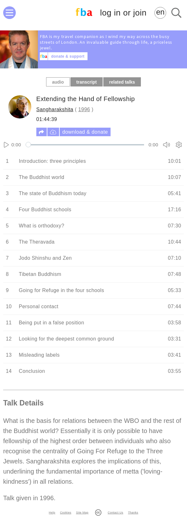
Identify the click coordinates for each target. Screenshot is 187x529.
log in (123, 13)
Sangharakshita (54, 109)
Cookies (65, 512)
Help (52, 512)
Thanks (133, 512)
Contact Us (115, 512)
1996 (84, 109)
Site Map (82, 512)
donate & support (67, 56)
